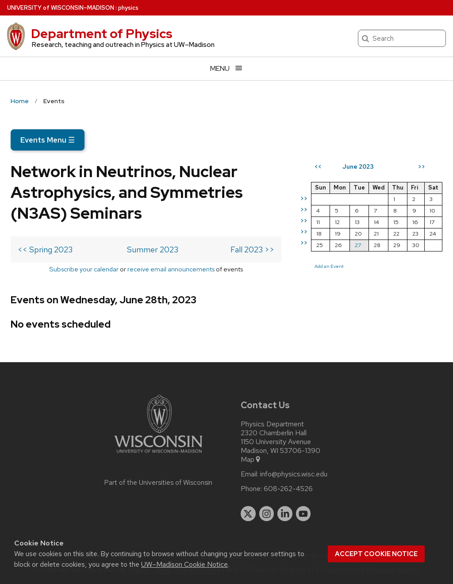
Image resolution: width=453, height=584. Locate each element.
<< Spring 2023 (45, 249)
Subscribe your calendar (84, 269)
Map (251, 459)
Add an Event (329, 266)
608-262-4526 (288, 488)
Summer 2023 (152, 249)
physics (128, 8)
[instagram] (266, 513)
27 (357, 245)
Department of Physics (102, 33)
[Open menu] (226, 68)
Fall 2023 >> (252, 249)
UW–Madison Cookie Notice (184, 564)
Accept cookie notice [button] (376, 553)
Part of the (158, 482)
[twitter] (248, 513)
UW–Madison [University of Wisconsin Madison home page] (60, 8)
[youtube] (303, 513)
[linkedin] (284, 513)
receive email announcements (171, 269)
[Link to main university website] (158, 454)
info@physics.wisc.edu (293, 474)
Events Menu (47, 140)
